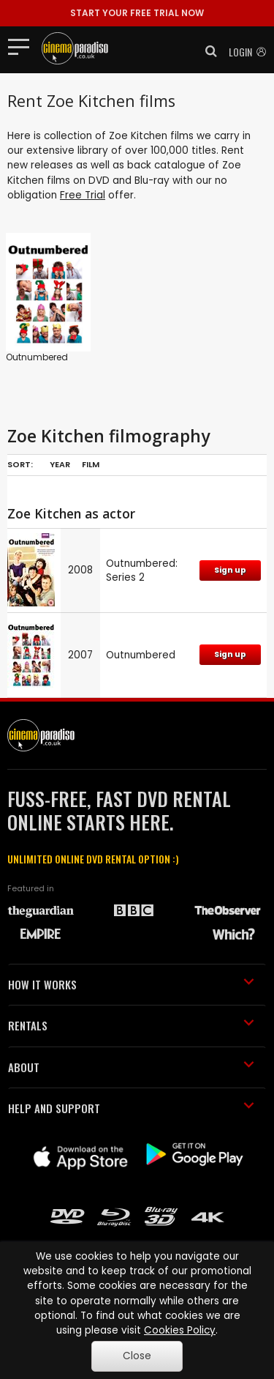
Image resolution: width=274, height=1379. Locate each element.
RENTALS (131, 1025)
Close (137, 1356)
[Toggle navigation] (23, 46)
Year (60, 464)
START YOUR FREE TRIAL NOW (137, 13)
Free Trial (82, 195)
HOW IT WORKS (131, 984)
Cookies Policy (180, 1330)
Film (90, 464)
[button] (207, 51)
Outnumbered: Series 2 (142, 570)
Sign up (230, 570)
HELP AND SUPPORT (131, 1108)
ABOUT (131, 1067)
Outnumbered (37, 357)
